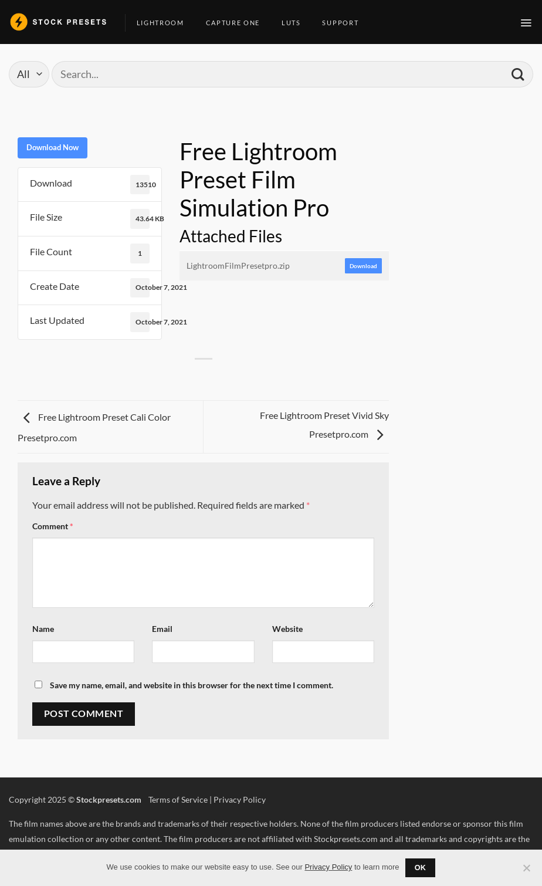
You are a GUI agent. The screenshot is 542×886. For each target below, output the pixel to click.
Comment (52, 526)
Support (344, 22)
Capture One (237, 22)
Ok (420, 868)
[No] (526, 871)
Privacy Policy (240, 799)
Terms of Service (178, 799)
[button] (526, 22)
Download (363, 265)
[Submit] (517, 74)
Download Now (52, 147)
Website (287, 629)
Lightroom (165, 22)
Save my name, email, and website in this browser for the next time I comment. (191, 685)
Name (43, 629)
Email (162, 629)
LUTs (296, 22)
